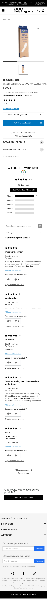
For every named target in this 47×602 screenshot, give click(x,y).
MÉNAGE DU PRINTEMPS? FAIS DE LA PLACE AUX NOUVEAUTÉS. (24, 3)
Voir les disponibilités (23, 136)
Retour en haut (23, 473)
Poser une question (23, 497)
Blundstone (11, 80)
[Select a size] (23, 114)
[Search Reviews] (23, 226)
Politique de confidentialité (18, 586)
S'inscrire (39, 548)
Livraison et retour (23, 150)
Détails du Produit (23, 142)
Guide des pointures (11, 109)
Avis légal (5, 586)
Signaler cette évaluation (14, 285)
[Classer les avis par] (23, 233)
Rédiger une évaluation (24, 190)
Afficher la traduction (13, 270)
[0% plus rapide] (16, 279)
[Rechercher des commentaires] (40, 226)
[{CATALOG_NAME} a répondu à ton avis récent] (8, 279)
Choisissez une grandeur (23, 595)
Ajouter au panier (28, 123)
